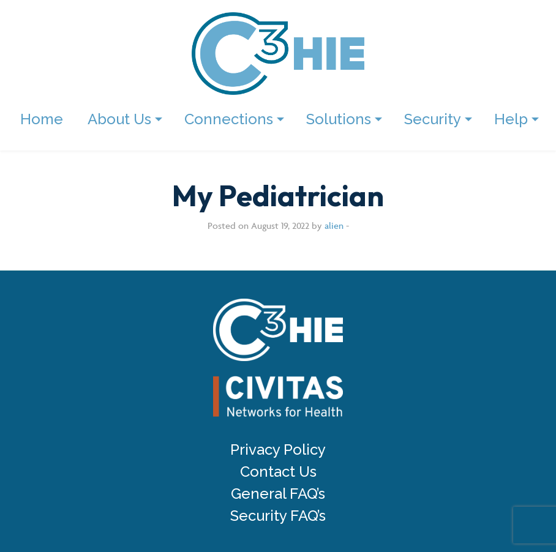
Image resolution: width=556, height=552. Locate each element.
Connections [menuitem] (228, 119)
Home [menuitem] (41, 119)
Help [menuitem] (511, 119)
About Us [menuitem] (119, 119)
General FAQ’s (278, 493)
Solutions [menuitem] (338, 119)
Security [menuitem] (432, 119)
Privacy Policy (278, 449)
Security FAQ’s (278, 515)
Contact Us (278, 471)
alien (334, 225)
